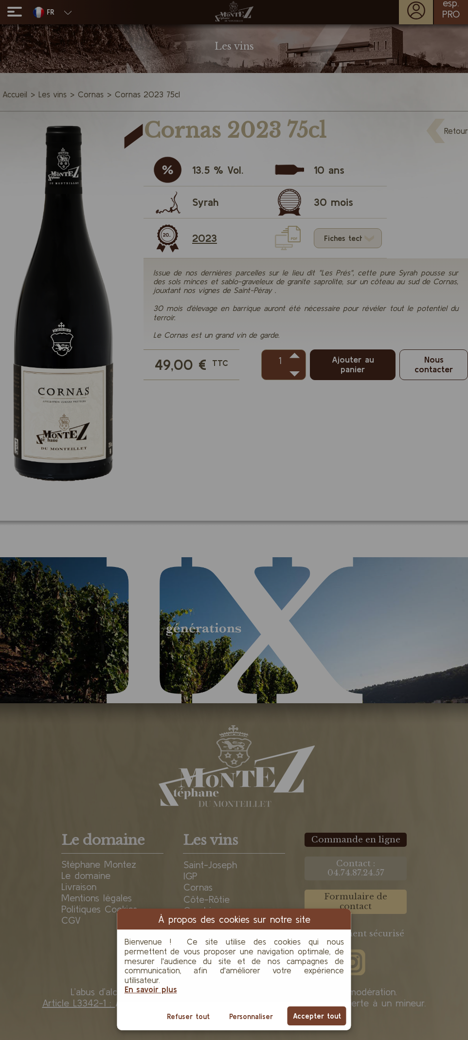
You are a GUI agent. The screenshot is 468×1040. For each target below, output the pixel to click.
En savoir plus (151, 989)
